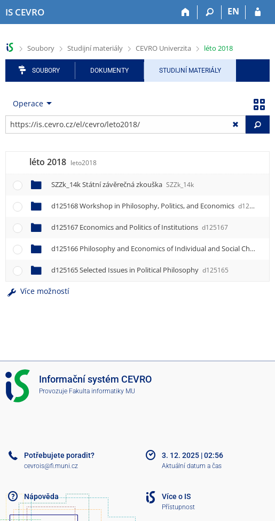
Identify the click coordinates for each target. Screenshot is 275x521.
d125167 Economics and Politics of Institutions (139, 227)
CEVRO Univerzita (163, 48)
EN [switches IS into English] (233, 11)
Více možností (37, 291)
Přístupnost (178, 507)
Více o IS (176, 496)
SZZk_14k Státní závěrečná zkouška (122, 184)
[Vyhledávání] (210, 12)
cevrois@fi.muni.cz (51, 466)
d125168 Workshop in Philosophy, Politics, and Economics (157, 206)
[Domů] (186, 12)
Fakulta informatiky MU (102, 391)
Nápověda (41, 496)
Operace (28, 103)
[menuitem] (29, 104)
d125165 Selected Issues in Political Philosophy (140, 270)
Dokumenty (109, 70)
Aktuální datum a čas (192, 466)
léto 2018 (218, 48)
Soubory (40, 48)
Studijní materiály (95, 48)
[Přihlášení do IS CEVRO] (258, 12)
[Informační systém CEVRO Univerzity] (24, 12)
